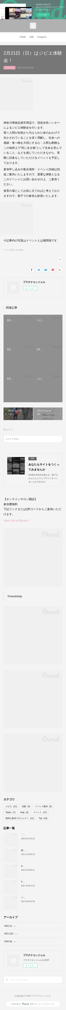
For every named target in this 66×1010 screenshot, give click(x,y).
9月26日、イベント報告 (32, 866)
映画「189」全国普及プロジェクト (37, 850)
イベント (9, 67)
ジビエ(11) (19, 250)
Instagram (41, 37)
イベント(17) (9, 250)
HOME (23, 37)
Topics (10, 812)
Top (43, 818)
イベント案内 (43, 806)
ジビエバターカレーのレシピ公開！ (38, 897)
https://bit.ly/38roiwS (16, 520)
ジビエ (11, 806)
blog (24, 812)
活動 (31, 37)
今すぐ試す (43, 15)
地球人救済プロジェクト (19, 818)
